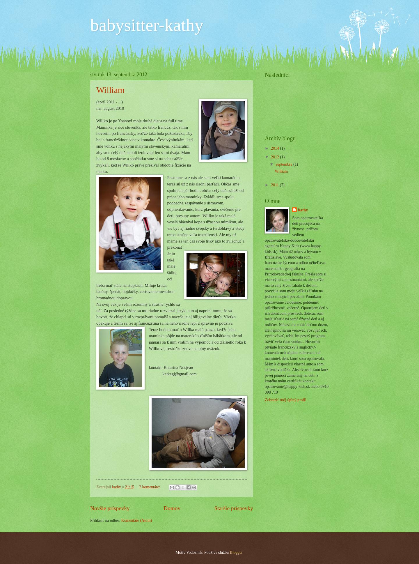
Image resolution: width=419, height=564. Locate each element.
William (110, 90)
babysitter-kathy (146, 25)
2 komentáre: (150, 487)
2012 (275, 157)
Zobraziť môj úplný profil (285, 400)
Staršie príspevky (233, 508)
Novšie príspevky (110, 508)
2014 (275, 148)
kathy (303, 210)
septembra (284, 164)
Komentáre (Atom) (136, 520)
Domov (172, 508)
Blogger (236, 552)
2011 (275, 185)
